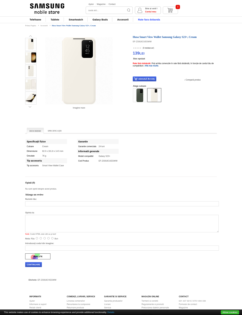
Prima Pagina (30, 25)
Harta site (183, 282)
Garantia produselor (113, 272)
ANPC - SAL (147, 286)
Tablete (55, 19)
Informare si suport (37, 276)
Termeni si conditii (150, 272)
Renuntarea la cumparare (78, 276)
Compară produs (193, 80)
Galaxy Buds (100, 19)
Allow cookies (230, 312)
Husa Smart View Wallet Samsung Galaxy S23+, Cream (74, 25)
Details (110, 312)
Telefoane (35, 19)
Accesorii (123, 19)
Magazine (101, 4)
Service (107, 279)
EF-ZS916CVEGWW (47, 251)
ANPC (144, 289)
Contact (112, 4)
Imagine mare (79, 108)
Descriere (35, 131)
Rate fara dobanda (149, 19)
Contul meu (187, 12)
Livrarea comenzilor (76, 272)
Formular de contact (188, 276)
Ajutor (91, 4)
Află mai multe (151, 66)
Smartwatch (76, 19)
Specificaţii (55, 131)
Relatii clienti (35, 279)
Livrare (107, 276)
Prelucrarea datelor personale (155, 279)
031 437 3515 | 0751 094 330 (192, 272)
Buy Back (71, 282)
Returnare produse (75, 279)
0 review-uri (148, 48)
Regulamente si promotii (153, 276)
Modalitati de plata (37, 282)
